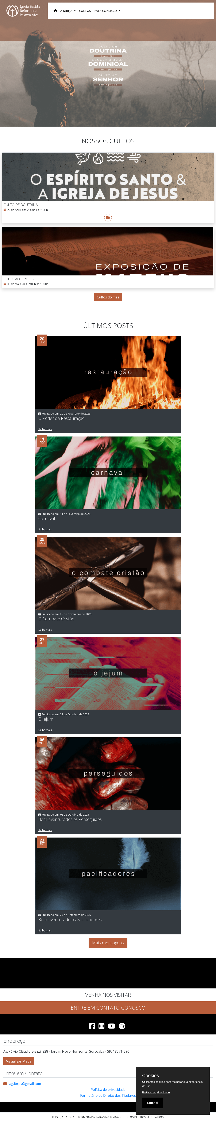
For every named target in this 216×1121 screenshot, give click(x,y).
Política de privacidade (108, 1089)
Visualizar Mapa (18, 1061)
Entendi (152, 1103)
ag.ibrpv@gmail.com (25, 1083)
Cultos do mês (108, 297)
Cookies (150, 1076)
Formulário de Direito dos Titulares (108, 1095)
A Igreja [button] (66, 11)
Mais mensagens (108, 943)
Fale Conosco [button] (106, 11)
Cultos (85, 11)
